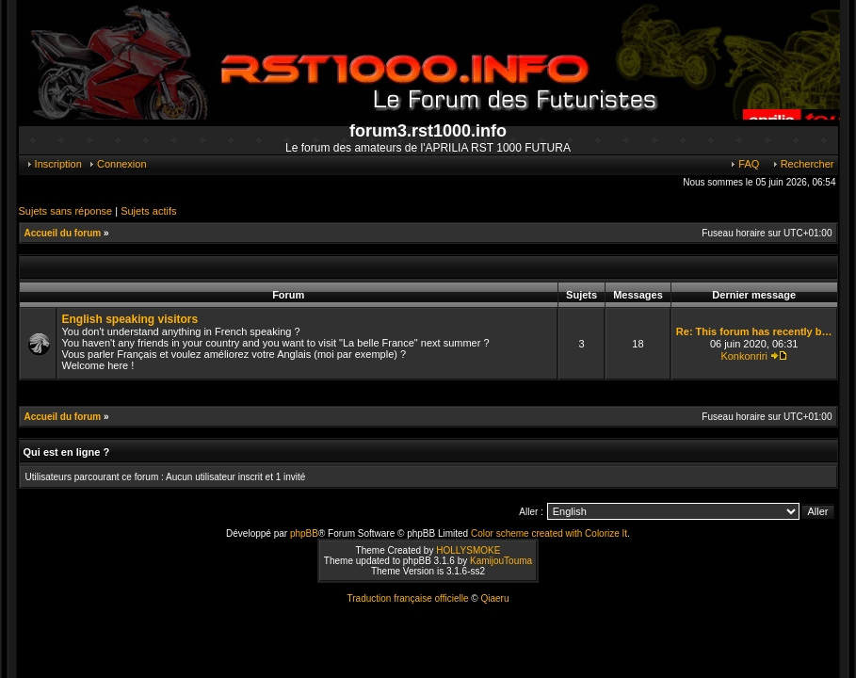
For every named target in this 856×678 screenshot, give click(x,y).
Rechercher (802, 164)
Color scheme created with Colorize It (549, 533)
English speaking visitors (130, 319)
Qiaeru (494, 598)
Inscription (53, 164)
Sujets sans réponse (66, 211)
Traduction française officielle (408, 598)
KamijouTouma (501, 561)
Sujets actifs (148, 211)
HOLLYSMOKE (468, 550)
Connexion (117, 164)
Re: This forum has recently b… (754, 331)
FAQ (744, 164)
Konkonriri (743, 356)
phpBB (304, 533)
